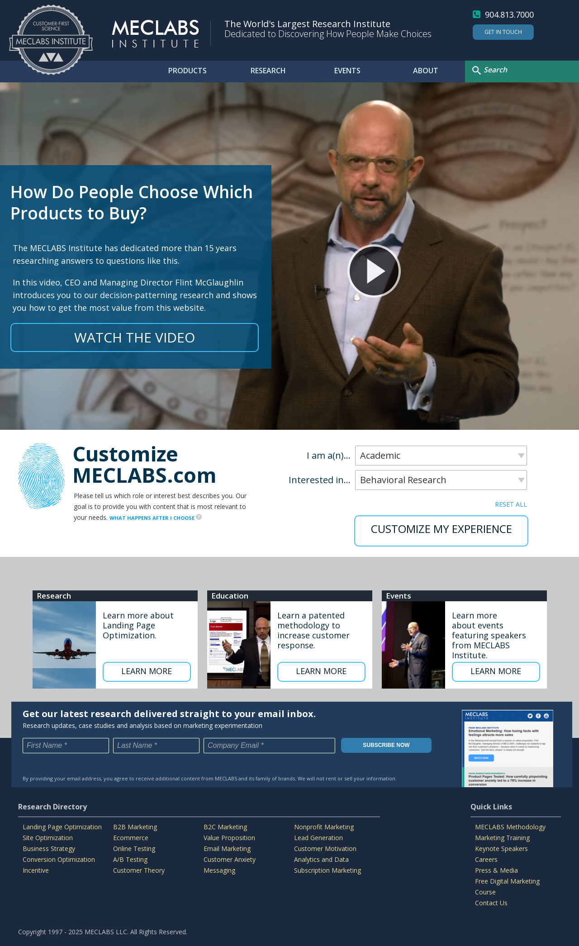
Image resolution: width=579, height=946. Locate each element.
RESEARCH (268, 71)
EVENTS (347, 71)
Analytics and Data (321, 859)
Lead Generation (318, 837)
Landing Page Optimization (62, 826)
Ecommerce (130, 837)
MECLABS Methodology (510, 826)
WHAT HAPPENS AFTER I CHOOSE (155, 517)
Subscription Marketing (327, 870)
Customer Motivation (325, 848)
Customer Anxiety (230, 859)
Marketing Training (502, 837)
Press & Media (496, 870)
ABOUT (425, 71)
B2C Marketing (225, 826)
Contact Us (491, 902)
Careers (486, 859)
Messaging (219, 870)
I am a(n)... (329, 455)
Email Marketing (227, 848)
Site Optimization (48, 837)
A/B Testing (130, 859)
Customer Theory (139, 870)
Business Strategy (49, 848)
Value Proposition (229, 837)
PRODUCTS (187, 71)
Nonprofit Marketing (324, 826)
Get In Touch (503, 32)
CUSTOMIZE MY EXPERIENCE (441, 528)
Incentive (36, 870)
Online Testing (134, 848)
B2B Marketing (135, 826)
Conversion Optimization (59, 859)
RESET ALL (511, 504)
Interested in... (320, 480)
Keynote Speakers (501, 848)
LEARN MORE (146, 671)
